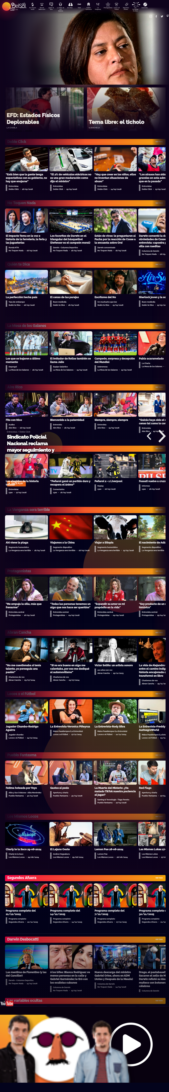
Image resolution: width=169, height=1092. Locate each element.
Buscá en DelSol (12, 9)
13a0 (82, 8)
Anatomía (152, 8)
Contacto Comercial (147, 15)
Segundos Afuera (132, 9)
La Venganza (102, 9)
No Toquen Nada (32, 9)
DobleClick (22, 8)
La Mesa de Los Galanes (62, 9)
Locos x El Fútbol (122, 9)
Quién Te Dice (52, 9)
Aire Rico (72, 8)
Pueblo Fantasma (92, 9)
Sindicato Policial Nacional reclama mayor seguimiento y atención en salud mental (30, 450)
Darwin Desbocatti (42, 9)
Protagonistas (112, 8)
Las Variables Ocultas (143, 9)
